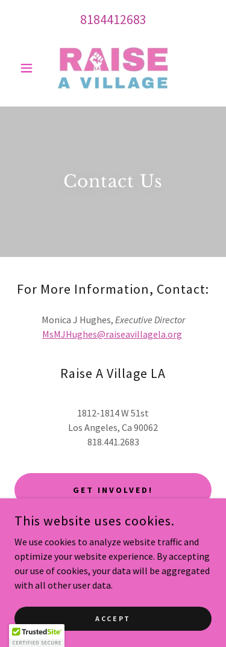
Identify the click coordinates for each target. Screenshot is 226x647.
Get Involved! (113, 489)
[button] (29, 68)
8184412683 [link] (113, 19)
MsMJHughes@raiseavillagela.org (112, 334)
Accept (112, 618)
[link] (113, 68)
